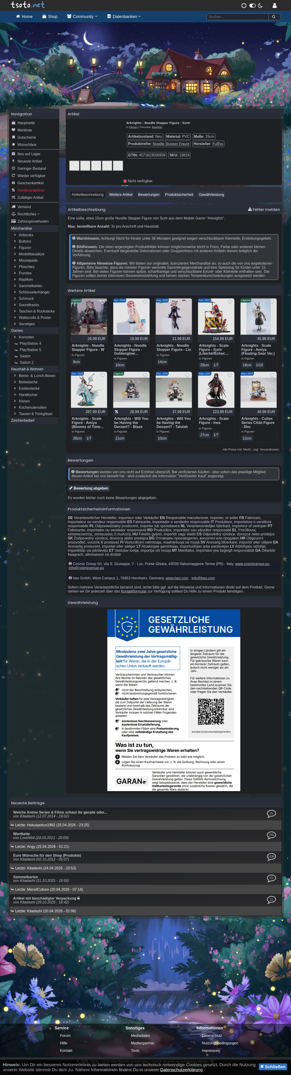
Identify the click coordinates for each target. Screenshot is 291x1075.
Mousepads (25, 261)
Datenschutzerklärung (181, 1069)
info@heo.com (203, 579)
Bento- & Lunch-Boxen (34, 377)
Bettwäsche (25, 383)
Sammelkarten (27, 287)
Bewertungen (149, 196)
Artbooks (23, 236)
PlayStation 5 (27, 351)
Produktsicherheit (179, 196)
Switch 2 (23, 364)
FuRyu (218, 145)
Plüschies (23, 268)
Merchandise (21, 229)
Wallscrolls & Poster (32, 319)
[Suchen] (273, 17)
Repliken (23, 280)
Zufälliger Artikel (27, 199)
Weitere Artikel (121, 196)
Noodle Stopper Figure (171, 145)
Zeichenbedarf (22, 421)
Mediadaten (140, 1037)
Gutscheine (23, 138)
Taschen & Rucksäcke (34, 312)
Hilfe (63, 1044)
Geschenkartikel (27, 184)
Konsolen (23, 338)
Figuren (22, 249)
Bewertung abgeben (88, 489)
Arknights (157, 128)
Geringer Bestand (28, 169)
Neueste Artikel (26, 162)
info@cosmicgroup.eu (86, 569)
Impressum (211, 1052)
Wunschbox (23, 146)
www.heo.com (177, 579)
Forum (65, 1037)
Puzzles (22, 274)
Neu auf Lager (25, 155)
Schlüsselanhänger (31, 293)
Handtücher (25, 396)
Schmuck (23, 300)
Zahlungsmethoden (30, 222)
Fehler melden (264, 210)
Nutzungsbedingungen (220, 1044)
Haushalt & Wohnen (27, 370)
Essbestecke (26, 389)
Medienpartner (142, 1044)
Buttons (22, 242)
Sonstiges (24, 325)
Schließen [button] (273, 1066)
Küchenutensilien (30, 408)
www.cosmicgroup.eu (252, 565)
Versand (21, 208)
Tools (135, 1052)
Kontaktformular (134, 593)
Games (17, 332)
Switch (21, 357)
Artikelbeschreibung (88, 196)
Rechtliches (25, 215)
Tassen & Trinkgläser (33, 415)
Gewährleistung (211, 196)
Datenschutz (212, 1037)
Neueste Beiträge (28, 804)
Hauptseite (23, 124)
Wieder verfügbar (28, 177)
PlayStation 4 (27, 344)
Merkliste (21, 131)
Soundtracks (26, 306)
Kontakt (66, 1052)
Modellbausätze (28, 255)
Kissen (21, 402)
